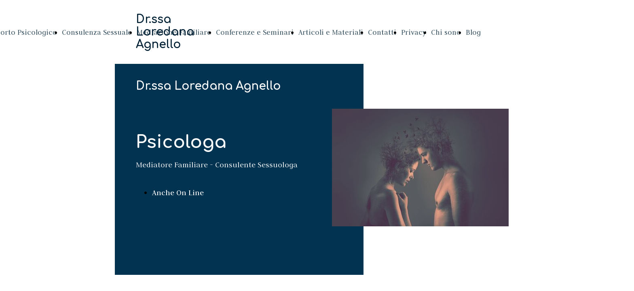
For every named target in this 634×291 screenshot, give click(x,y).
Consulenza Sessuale (97, 32)
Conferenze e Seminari (255, 32)
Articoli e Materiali (330, 32)
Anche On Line (178, 192)
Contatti (382, 32)
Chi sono (446, 32)
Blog (473, 32)
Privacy (413, 32)
